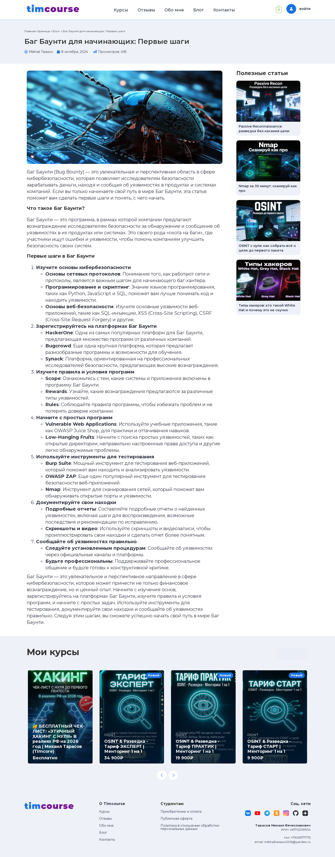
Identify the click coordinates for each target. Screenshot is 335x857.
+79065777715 (301, 837)
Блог (198, 10)
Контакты (224, 10)
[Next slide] (173, 775)
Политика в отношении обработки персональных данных (190, 827)
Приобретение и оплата (181, 811)
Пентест (40, 720)
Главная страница (37, 31)
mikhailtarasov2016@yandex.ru (287, 842)
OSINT (109, 735)
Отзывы (146, 10)
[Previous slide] (161, 775)
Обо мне (174, 10)
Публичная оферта (176, 818)
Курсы (121, 10)
